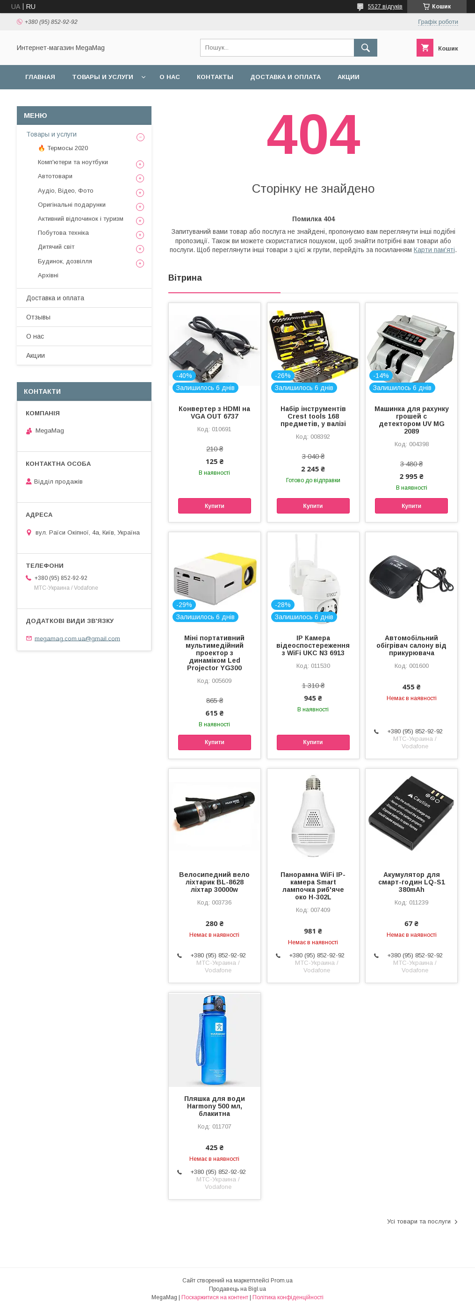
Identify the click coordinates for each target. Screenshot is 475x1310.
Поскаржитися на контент (214, 1297)
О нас (169, 76)
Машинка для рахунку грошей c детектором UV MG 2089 (411, 420)
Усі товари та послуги (419, 1221)
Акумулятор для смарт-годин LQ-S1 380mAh (411, 882)
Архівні (48, 275)
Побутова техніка (63, 232)
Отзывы (38, 317)
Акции (349, 76)
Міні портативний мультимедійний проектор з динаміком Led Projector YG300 (214, 653)
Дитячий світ (56, 246)
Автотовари (55, 176)
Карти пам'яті (434, 249)
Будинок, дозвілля (65, 261)
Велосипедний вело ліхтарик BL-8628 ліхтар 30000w (214, 882)
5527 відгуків (385, 6)
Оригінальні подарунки (72, 204)
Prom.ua (282, 1280)
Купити (214, 506)
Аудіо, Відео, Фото (66, 190)
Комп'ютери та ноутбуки (73, 162)
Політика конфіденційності (288, 1297)
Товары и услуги (102, 76)
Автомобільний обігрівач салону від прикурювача (411, 645)
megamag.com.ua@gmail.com (77, 638)
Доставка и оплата (285, 76)
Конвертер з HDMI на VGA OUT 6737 (214, 412)
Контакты (215, 76)
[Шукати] (365, 48)
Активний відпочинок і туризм (80, 218)
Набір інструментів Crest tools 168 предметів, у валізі (313, 416)
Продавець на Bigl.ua (237, 1289)
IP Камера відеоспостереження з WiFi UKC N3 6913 (313, 645)
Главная (40, 76)
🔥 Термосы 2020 (63, 148)
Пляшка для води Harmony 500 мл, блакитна (214, 1106)
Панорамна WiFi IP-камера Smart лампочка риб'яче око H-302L (313, 886)
